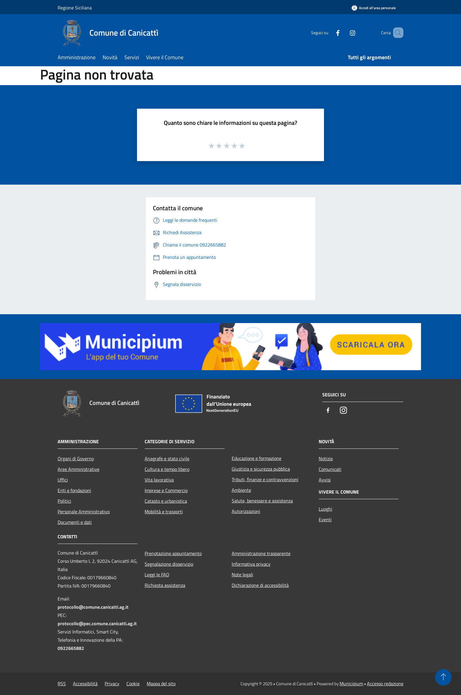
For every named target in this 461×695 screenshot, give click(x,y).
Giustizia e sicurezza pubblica (261, 468)
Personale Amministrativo (84, 511)
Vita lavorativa (159, 479)
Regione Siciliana (75, 7)
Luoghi (325, 508)
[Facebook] (329, 33)
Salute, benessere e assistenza (262, 500)
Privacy (112, 683)
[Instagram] (344, 33)
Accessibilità (85, 683)
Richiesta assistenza (165, 585)
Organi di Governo (76, 458)
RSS (62, 683)
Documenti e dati (75, 522)
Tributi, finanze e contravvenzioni (265, 479)
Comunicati (330, 469)
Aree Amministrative (78, 469)
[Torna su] (443, 677)
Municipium (351, 683)
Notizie (326, 458)
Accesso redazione (385, 683)
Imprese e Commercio (166, 490)
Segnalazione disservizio (169, 563)
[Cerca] (396, 33)
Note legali (242, 574)
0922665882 (71, 648)
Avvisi (325, 479)
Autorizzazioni (246, 511)
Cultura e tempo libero (167, 469)
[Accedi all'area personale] (373, 8)
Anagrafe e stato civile (167, 458)
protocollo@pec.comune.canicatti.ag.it (97, 623)
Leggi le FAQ (157, 574)
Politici (64, 500)
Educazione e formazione (256, 458)
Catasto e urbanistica (166, 500)
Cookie (133, 683)
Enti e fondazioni (74, 490)
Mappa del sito (161, 683)
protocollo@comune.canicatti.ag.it (93, 606)
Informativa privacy (251, 563)
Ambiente (241, 490)
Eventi (325, 519)
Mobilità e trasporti (164, 511)
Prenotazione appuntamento (173, 553)
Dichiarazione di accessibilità (260, 585)
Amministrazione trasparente (261, 553)
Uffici (63, 479)
